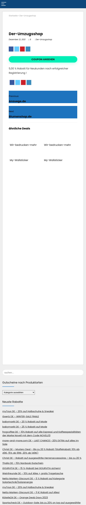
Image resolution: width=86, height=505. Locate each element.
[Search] (81, 4)
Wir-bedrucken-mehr (23, 145)
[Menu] (4, 4)
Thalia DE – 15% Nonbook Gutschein (22, 463)
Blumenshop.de (20, 116)
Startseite (13, 15)
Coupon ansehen (43, 59)
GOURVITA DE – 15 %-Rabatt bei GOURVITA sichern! (31, 468)
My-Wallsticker (19, 160)
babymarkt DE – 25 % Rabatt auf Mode (24, 426)
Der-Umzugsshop (44, 39)
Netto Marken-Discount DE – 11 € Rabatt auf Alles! (31, 492)
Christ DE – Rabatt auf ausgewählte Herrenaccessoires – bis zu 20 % (41, 458)
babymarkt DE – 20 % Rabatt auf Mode (24, 421)
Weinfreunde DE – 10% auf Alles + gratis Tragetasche (32, 473)
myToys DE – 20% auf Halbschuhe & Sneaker (28, 411)
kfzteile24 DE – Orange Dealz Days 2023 (25, 497)
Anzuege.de (17, 101)
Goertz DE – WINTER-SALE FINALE (20, 416)
